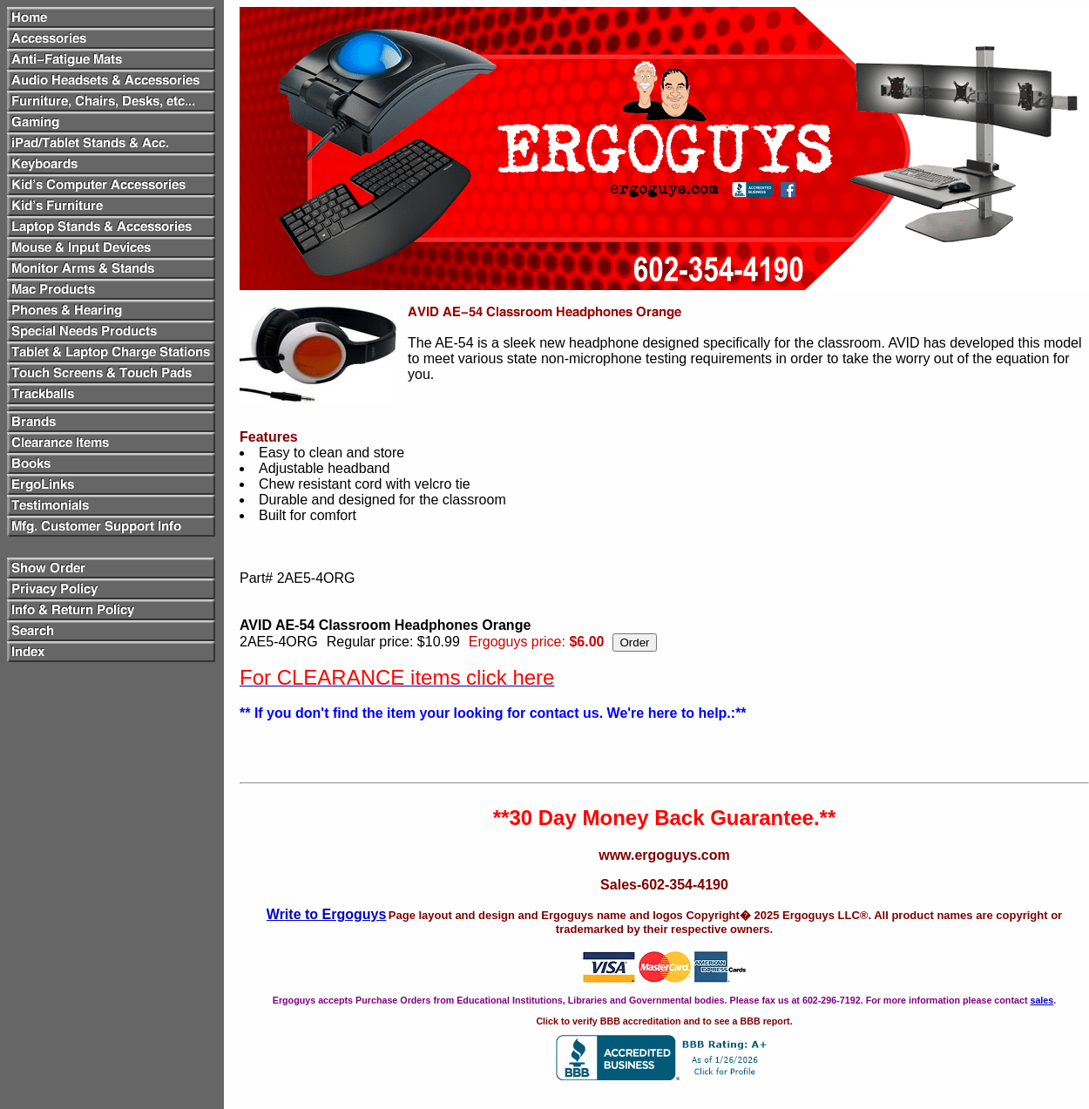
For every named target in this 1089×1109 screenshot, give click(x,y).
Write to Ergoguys (327, 914)
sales (1041, 1000)
